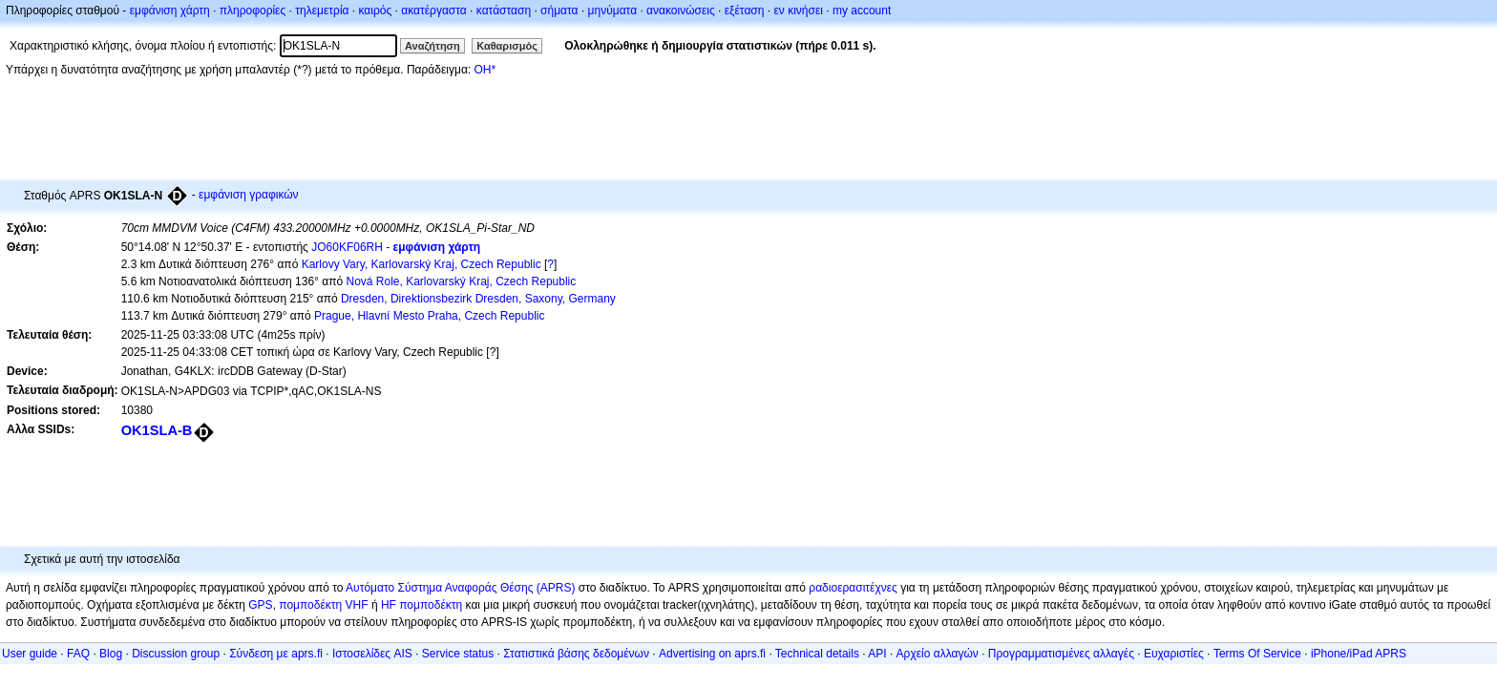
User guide (29, 653)
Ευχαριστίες (1174, 653)
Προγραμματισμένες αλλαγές (1061, 653)
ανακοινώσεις (680, 10)
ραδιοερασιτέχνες (853, 587)
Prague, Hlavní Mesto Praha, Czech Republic (429, 316)
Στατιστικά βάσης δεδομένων (576, 653)
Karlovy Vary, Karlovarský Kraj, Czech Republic (421, 264)
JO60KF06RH (347, 247)
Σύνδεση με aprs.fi (276, 653)
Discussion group (176, 653)
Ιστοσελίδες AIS (372, 653)
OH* (484, 69)
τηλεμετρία (321, 10)
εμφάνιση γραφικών (249, 194)
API (877, 653)
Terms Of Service (1257, 653)
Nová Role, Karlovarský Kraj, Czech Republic (461, 281)
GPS (260, 605)
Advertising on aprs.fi (712, 653)
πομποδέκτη (430, 605)
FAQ (78, 653)
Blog (110, 653)
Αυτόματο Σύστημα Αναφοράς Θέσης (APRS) (460, 587)
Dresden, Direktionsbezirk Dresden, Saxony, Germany (478, 298)
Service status (458, 653)
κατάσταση (503, 10)
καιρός (375, 10)
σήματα (559, 10)
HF (388, 605)
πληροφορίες (253, 10)
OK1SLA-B (157, 430)
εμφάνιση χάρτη (170, 10)
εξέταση (745, 10)
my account (862, 10)
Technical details (817, 653)
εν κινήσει (797, 10)
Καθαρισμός (507, 46)
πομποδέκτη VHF (323, 605)
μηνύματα (613, 10)
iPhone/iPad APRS (1358, 653)
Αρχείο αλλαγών (937, 653)
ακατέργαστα (434, 10)
